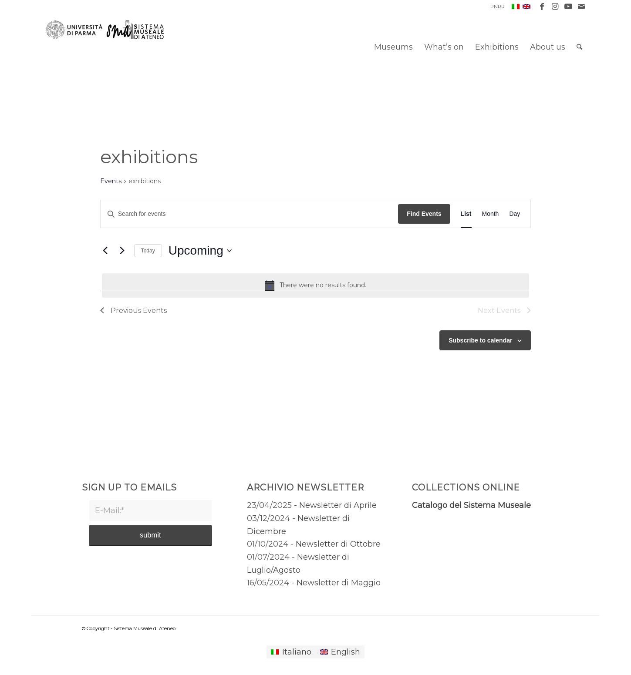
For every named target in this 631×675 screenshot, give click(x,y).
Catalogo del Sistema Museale (471, 505)
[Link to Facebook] (542, 6)
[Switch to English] (340, 651)
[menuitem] (495, 6)
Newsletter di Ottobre (338, 544)
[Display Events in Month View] (490, 214)
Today (148, 251)
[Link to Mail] (581, 6)
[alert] (316, 285)
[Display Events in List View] (466, 214)
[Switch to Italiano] (291, 651)
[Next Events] (122, 250)
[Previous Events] (105, 250)
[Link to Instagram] (555, 6)
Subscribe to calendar (480, 340)
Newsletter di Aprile (338, 505)
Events (110, 181)
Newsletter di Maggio (339, 583)
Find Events (424, 213)
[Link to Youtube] (568, 6)
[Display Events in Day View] (514, 214)
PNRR (497, 6)
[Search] (579, 47)
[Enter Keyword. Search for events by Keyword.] (249, 214)
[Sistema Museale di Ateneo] (108, 53)
